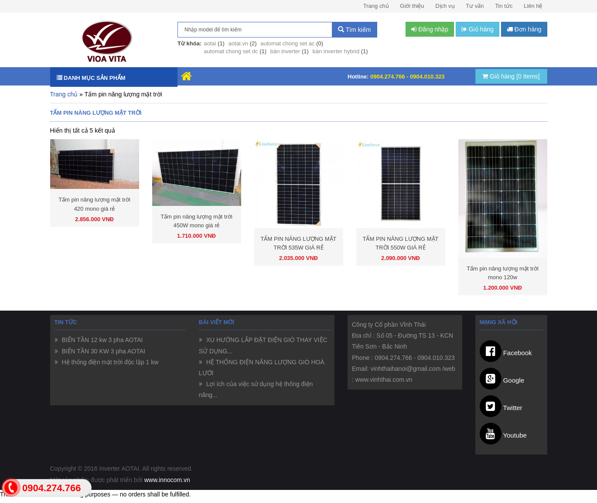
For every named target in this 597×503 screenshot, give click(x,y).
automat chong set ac (287, 43)
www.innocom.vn (167, 479)
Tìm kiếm (354, 29)
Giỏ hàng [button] (477, 29)
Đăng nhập (429, 29)
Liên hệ (533, 6)
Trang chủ (376, 6)
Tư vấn (475, 6)
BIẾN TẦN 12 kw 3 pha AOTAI (101, 339)
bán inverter (285, 51)
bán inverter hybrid (335, 51)
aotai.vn (239, 43)
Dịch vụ (444, 6)
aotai (210, 43)
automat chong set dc (231, 51)
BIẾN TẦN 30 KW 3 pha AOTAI (102, 351)
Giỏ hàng (511, 76)
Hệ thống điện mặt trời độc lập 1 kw (109, 362)
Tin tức (503, 6)
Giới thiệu (412, 6)
